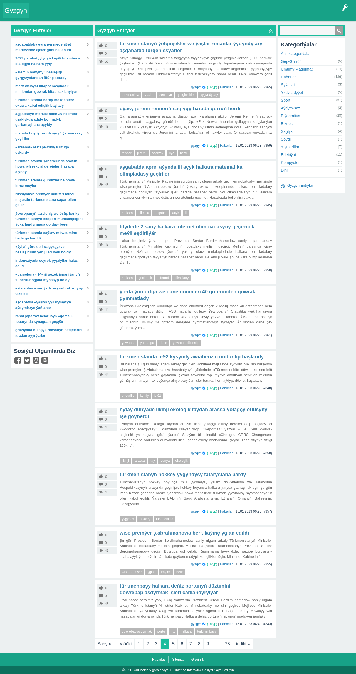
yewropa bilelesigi (186, 343)
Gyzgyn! (78, 15)
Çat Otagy (198, 15)
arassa (140, 461)
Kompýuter (290, 162)
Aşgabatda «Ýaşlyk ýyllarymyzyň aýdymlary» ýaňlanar (43, 305)
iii (186, 213)
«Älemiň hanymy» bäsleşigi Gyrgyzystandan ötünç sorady (40, 75)
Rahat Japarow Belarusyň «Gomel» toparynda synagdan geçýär (44, 319)
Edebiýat (288, 155)
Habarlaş (158, 659)
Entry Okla (41, 15)
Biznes (287, 123)
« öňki (126, 643)
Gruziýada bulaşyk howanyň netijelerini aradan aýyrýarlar (48, 333)
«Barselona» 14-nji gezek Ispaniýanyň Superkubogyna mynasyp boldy (47, 277)
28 (227, 643)
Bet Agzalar (159, 15)
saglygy (157, 153)
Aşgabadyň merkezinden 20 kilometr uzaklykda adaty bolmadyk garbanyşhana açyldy (46, 119)
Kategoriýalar (116, 15)
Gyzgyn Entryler (300, 185)
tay (152, 461)
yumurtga (147, 343)
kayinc (166, 572)
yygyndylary (209, 95)
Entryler (60, 15)
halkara (127, 213)
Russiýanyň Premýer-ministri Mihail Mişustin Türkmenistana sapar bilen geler (45, 199)
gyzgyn (196, 87)
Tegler (95, 15)
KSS (179, 15)
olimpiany (181, 278)
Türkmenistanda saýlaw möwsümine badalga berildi (46, 235)
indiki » (243, 643)
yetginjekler (186, 95)
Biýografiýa (290, 116)
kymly (144, 396)
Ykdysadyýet (292, 92)
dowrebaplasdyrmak (137, 631)
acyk (175, 213)
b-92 (157, 396)
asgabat (161, 213)
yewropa (128, 343)
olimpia (144, 213)
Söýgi (286, 139)
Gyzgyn (15, 10)
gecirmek (145, 278)
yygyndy (128, 519)
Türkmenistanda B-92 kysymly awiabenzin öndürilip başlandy (192, 357)
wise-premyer (132, 572)
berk (179, 572)
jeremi (141, 153)
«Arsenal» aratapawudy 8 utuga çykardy (42, 150)
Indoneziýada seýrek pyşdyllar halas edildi (46, 263)
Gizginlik (197, 659)
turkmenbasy (206, 631)
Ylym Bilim (290, 147)
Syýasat (288, 85)
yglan (151, 572)
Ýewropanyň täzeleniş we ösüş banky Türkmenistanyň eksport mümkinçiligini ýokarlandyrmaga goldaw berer (49, 218)
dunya (165, 461)
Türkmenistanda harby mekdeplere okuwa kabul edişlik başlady (44, 103)
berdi (183, 153)
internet (163, 278)
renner (127, 153)
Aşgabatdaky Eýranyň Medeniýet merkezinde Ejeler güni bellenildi (43, 47)
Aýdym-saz (290, 108)
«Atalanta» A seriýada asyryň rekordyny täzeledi (49, 291)
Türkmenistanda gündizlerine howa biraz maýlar (45, 183)
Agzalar (138, 15)
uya (171, 153)
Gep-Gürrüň (291, 61)
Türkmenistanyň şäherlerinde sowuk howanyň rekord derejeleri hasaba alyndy (46, 166)
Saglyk (287, 131)
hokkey (145, 519)
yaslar (149, 95)
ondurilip (128, 396)
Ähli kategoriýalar (296, 53)
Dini (284, 170)
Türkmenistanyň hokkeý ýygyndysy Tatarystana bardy (183, 474)
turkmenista (130, 95)
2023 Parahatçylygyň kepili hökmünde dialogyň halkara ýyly (47, 61)
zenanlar (165, 95)
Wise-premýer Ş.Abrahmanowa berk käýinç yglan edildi (184, 533)
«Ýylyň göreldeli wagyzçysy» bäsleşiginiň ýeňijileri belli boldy (43, 249)
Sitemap (178, 659)
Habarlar (226, 87)
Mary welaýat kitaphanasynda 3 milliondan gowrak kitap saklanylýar (46, 89)
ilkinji (125, 461)
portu (161, 631)
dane (163, 343)
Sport (285, 100)
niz (173, 631)
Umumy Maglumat (297, 69)
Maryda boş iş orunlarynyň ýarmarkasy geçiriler (49, 136)
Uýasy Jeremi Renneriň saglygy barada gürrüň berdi (180, 108)
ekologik (181, 461)
